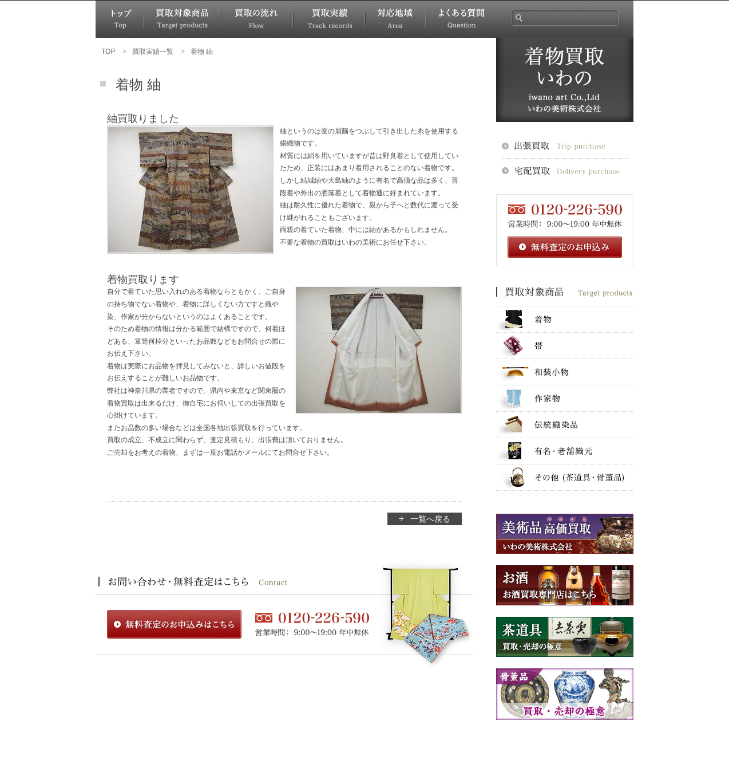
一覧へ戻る (430, 518)
